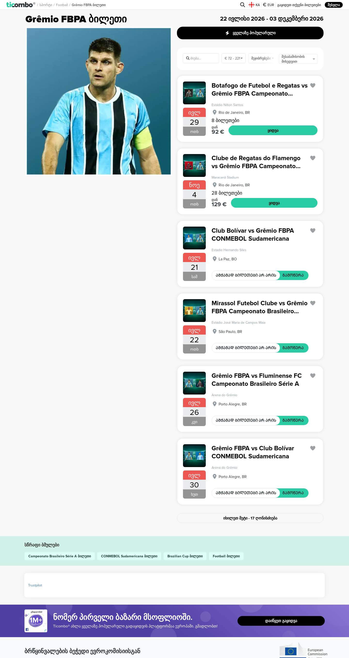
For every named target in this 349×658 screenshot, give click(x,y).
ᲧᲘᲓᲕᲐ (273, 130)
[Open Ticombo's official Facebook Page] (36, 629)
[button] (21, 5)
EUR (268, 5)
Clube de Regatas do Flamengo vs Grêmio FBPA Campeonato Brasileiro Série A (256, 162)
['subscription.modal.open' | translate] (312, 86)
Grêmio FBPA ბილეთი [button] (89, 4)
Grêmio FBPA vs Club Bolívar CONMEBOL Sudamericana (253, 452)
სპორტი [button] (46, 4)
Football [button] (62, 4)
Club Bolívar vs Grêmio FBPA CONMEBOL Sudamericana (253, 234)
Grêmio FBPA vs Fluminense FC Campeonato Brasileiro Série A (257, 379)
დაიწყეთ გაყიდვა (281, 621)
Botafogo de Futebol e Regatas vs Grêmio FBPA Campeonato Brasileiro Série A (260, 89)
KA (254, 5)
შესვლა (334, 4)
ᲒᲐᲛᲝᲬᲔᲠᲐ (293, 275)
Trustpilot (35, 585)
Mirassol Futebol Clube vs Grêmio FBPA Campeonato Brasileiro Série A (260, 307)
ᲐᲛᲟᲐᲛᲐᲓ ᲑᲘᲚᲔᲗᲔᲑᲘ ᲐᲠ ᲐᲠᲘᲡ (246, 275)
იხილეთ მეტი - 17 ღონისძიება (250, 518)
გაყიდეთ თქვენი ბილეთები (299, 4)
